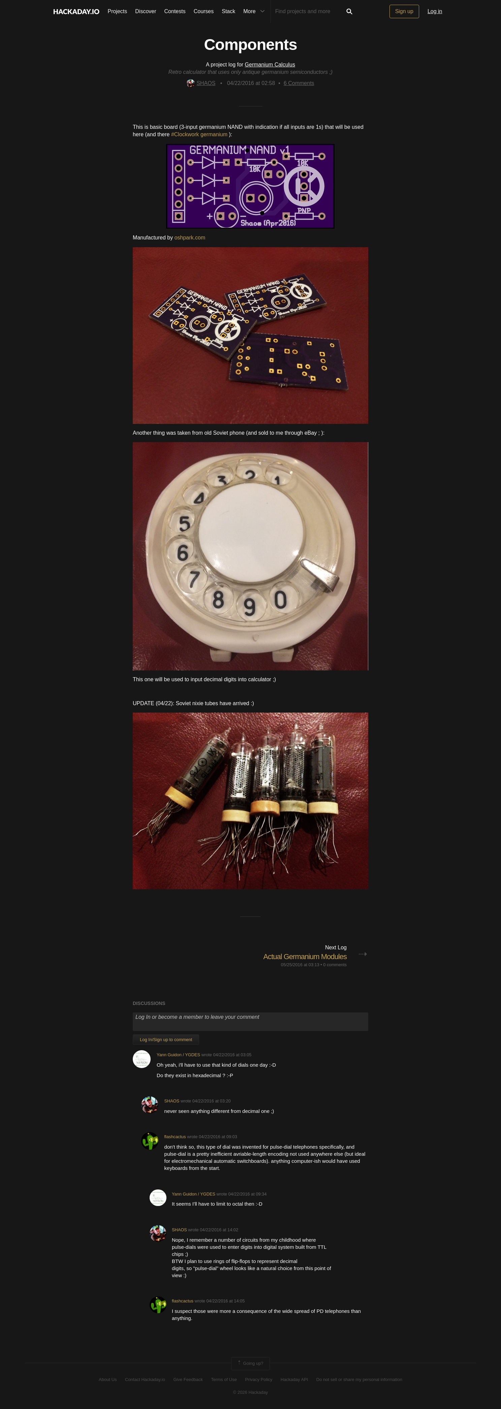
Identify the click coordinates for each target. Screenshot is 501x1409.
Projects (117, 11)
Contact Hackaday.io (145, 1379)
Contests (175, 11)
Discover (145, 11)
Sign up (404, 11)
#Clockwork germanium (200, 134)
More (255, 11)
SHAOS (201, 83)
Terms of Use (224, 1379)
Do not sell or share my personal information (359, 1379)
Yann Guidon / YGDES (178, 1054)
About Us (108, 1379)
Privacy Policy (258, 1379)
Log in (435, 11)
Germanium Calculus (270, 64)
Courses (204, 11)
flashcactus (175, 1136)
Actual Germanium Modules (304, 956)
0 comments (335, 964)
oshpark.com (190, 237)
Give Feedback (187, 1379)
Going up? (250, 1363)
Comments (299, 83)
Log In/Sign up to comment (166, 1039)
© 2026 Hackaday (250, 1392)
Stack (228, 11)
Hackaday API (294, 1379)
